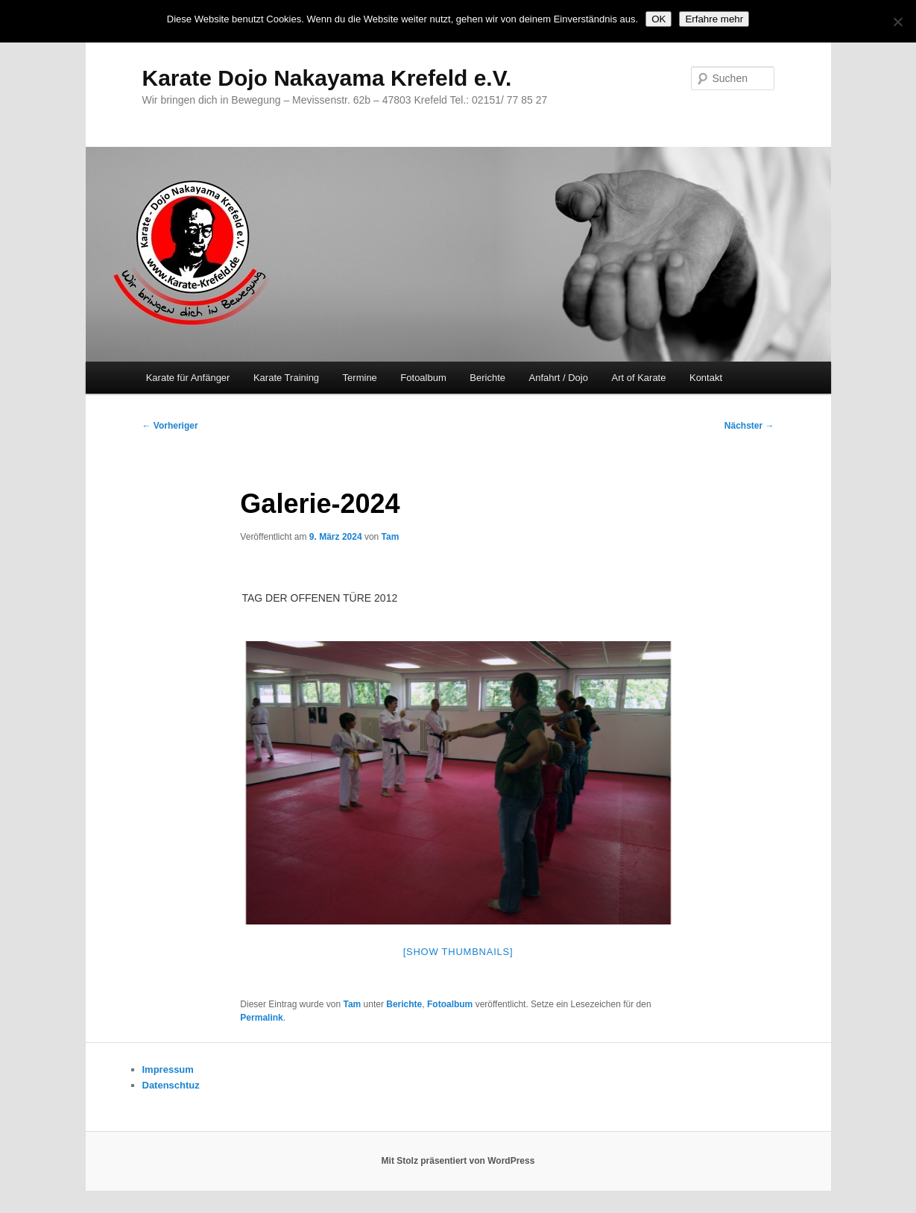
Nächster (749, 425)
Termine (360, 377)
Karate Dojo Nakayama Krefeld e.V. (327, 78)
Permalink (261, 1017)
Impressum (168, 1069)
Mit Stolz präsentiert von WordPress (458, 1161)
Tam (390, 537)
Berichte (487, 377)
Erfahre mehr (714, 19)
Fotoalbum (423, 377)
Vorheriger (170, 425)
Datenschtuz (171, 1085)
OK (658, 19)
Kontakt (705, 377)
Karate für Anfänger (188, 377)
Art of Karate (638, 377)
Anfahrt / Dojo (558, 377)
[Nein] (897, 21)
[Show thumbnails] (458, 951)
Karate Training (286, 377)
